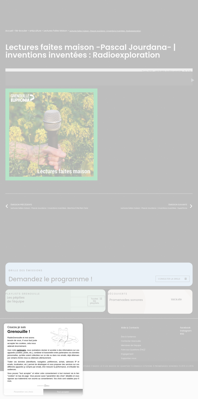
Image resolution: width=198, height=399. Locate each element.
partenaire (21, 350)
